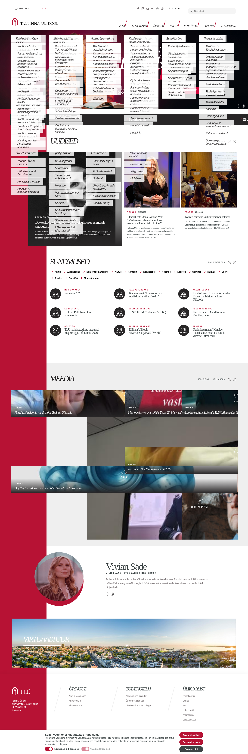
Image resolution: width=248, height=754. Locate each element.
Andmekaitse (189, 712)
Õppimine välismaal (136, 698)
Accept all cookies (189, 731)
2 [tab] (21, 99)
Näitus (118, 270)
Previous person (107, 591)
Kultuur (211, 270)
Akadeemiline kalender (138, 693)
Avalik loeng (73, 270)
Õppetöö (73, 276)
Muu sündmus (91, 276)
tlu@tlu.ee (16, 708)
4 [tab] (33, 99)
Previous (229, 96)
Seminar (196, 270)
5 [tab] (40, 99)
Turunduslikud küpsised (66, 746)
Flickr (152, 6)
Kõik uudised (216, 135)
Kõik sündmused (214, 260)
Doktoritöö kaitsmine (97, 270)
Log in (176, 6)
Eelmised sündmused (229, 260)
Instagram (142, 6)
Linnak (186, 698)
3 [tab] (27, 99)
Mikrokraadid (76, 698)
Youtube (147, 6)
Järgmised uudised (234, 135)
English (36, 6)
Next (234, 96)
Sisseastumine (125, 19)
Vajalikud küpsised (100, 746)
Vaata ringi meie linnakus (124, 640)
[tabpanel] (124, 64)
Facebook (138, 6)
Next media (234, 377)
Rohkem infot (189, 748)
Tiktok (162, 6)
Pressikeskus (189, 693)
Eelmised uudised (229, 135)
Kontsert (132, 270)
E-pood (186, 703)
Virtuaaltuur (157, 6)
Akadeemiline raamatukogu (140, 703)
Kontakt (21, 6)
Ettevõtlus (183, 19)
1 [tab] (14, 99)
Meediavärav (226, 19)
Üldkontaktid (189, 708)
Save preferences (189, 739)
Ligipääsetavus (190, 717)
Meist (105, 19)
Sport (224, 270)
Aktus (58, 270)
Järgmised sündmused (234, 260)
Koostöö (181, 270)
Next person (112, 591)
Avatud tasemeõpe (79, 693)
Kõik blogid (199, 377)
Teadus (164, 19)
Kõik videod (217, 377)
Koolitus (204, 19)
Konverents (149, 270)
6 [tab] (46, 99)
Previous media (229, 377)
